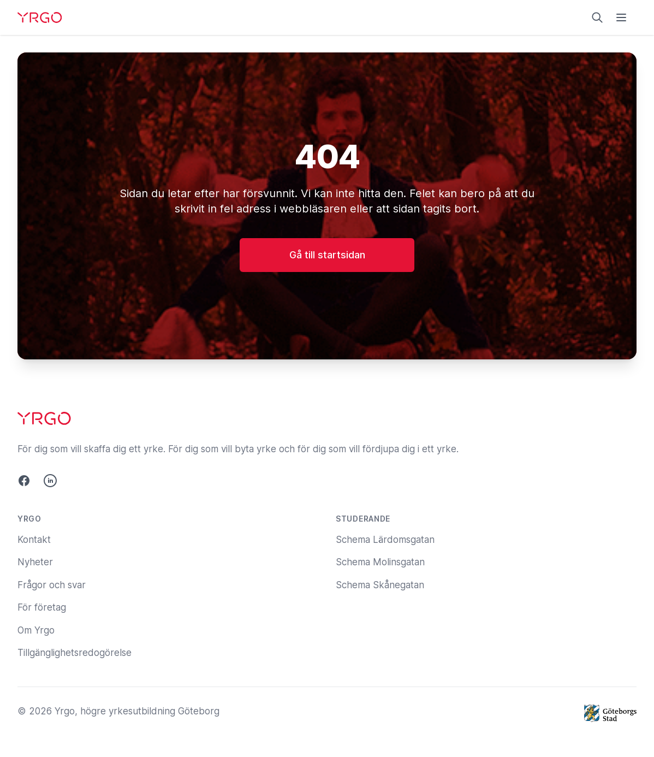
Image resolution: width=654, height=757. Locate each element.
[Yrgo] (39, 17)
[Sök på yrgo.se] (597, 17)
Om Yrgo (36, 630)
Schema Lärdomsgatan (385, 539)
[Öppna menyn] (621, 17)
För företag (41, 607)
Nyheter (35, 562)
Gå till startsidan (327, 255)
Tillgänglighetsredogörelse (74, 652)
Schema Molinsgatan (380, 562)
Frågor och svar (51, 584)
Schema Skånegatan (380, 584)
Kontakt (34, 539)
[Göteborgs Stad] (610, 713)
